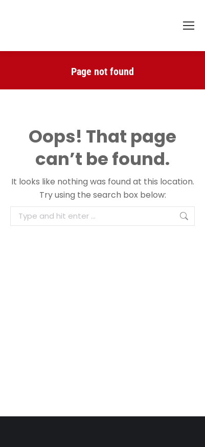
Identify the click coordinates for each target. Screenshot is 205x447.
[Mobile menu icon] (189, 25)
